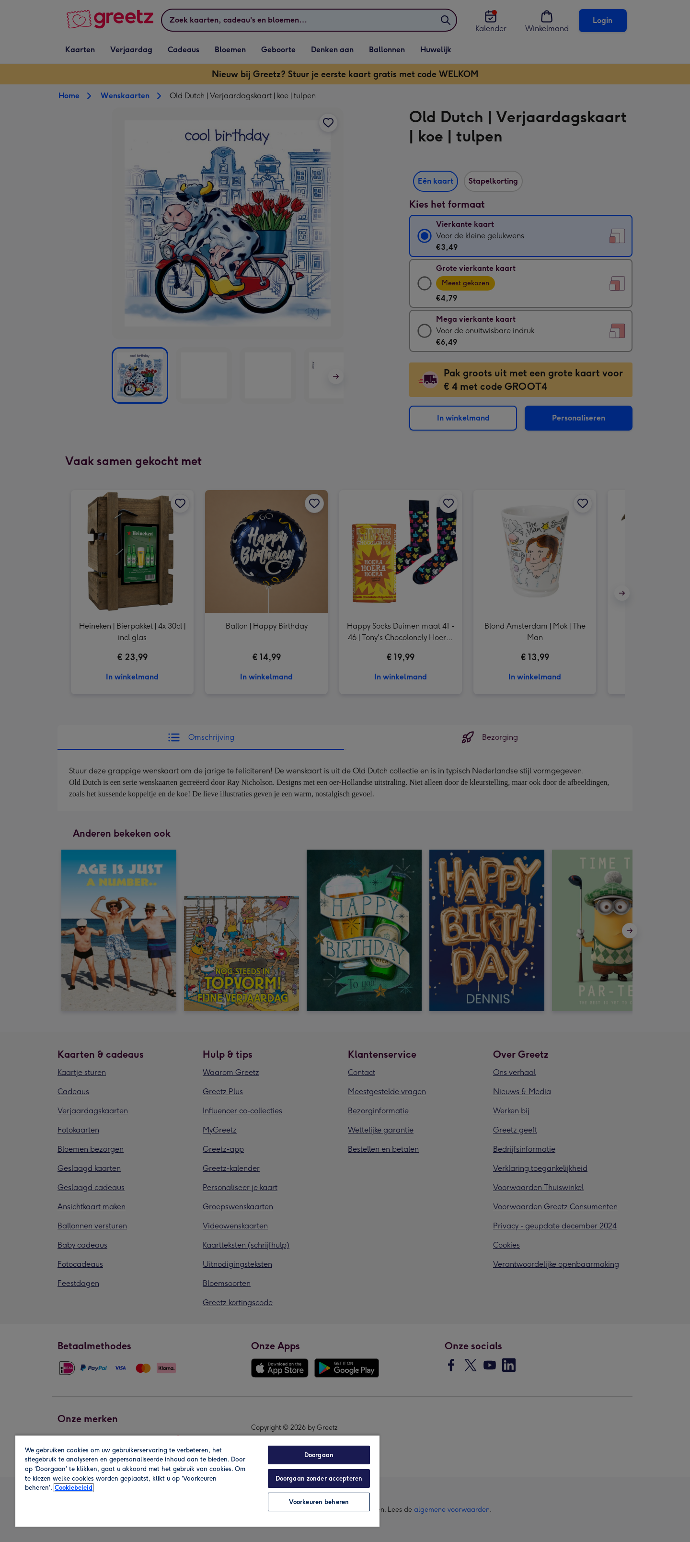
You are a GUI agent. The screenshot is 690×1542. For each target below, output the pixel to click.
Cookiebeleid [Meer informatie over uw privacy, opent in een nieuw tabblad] (73, 1487)
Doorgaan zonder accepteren (319, 1478)
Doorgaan (319, 1455)
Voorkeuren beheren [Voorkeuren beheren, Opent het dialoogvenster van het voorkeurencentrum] (319, 1502)
